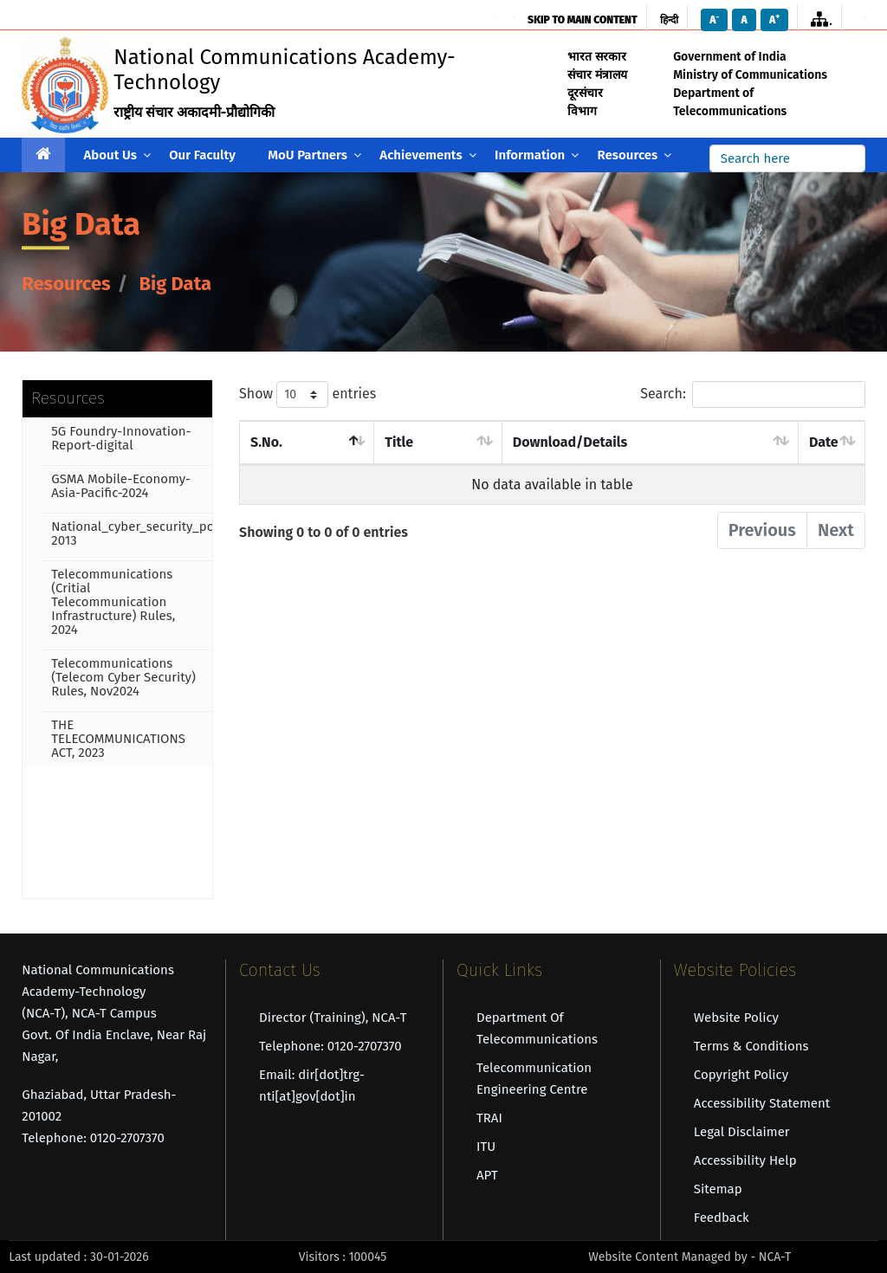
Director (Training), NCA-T (332, 1017)
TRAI (489, 1118)
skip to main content (582, 20)
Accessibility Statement (762, 1103)
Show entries (307, 394)
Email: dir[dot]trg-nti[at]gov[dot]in (312, 1085)
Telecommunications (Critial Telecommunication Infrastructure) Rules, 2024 (113, 601)
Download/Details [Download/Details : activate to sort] (570, 442)
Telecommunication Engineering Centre (534, 1078)
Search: (752, 394)
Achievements (427, 155)
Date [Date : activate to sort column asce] (823, 442)
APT (487, 1175)
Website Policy (736, 1017)
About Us (117, 155)
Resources (635, 155)
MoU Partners (314, 155)
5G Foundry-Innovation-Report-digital (121, 438)
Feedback (721, 1217)
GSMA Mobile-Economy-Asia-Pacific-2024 (121, 486)
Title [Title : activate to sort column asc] (399, 442)
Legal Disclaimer (742, 1132)
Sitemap (718, 1189)
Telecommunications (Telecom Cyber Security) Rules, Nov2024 (123, 677)
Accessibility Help (745, 1160)
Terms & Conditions (751, 1046)
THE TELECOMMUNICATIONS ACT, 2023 (118, 738)
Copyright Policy (741, 1074)
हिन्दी (669, 20)
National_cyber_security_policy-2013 (131, 533)
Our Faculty (202, 155)
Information (537, 155)
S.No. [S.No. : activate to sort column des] (266, 442)
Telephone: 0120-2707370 (330, 1046)
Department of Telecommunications (537, 1028)
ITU (485, 1146)
